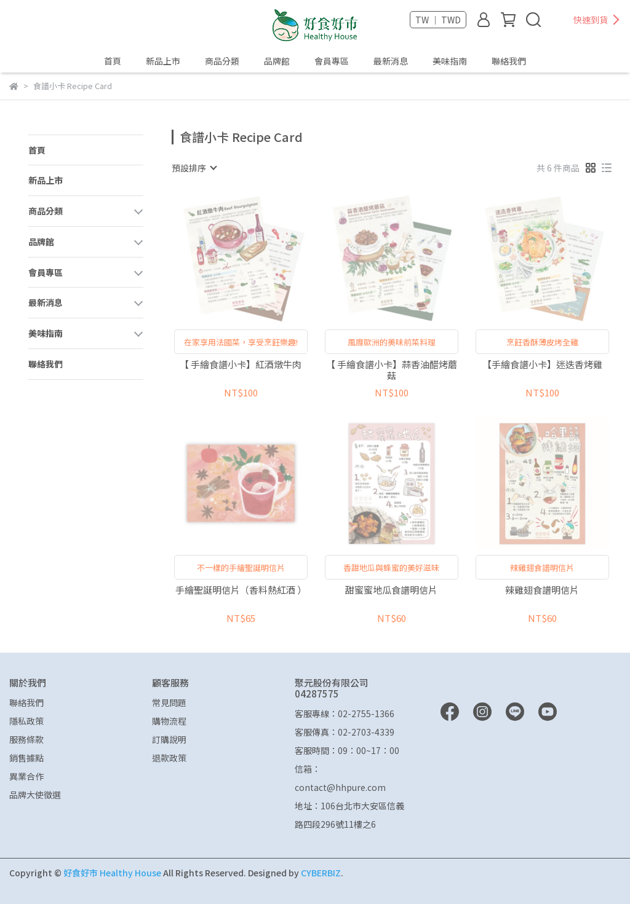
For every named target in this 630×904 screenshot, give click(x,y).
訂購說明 (169, 739)
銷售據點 (26, 758)
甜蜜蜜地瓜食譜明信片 (391, 590)
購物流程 (169, 721)
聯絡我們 (509, 61)
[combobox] (194, 168)
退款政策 (169, 758)
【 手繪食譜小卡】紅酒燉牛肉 (240, 365)
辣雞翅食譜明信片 (542, 590)
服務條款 (26, 739)
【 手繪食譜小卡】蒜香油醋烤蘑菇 (391, 370)
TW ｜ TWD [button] (438, 19)
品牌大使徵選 (35, 794)
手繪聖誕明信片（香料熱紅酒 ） (240, 590)
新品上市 (163, 61)
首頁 (112, 61)
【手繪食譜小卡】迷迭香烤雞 (542, 365)
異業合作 (26, 776)
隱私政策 (26, 721)
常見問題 (169, 702)
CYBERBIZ (321, 873)
